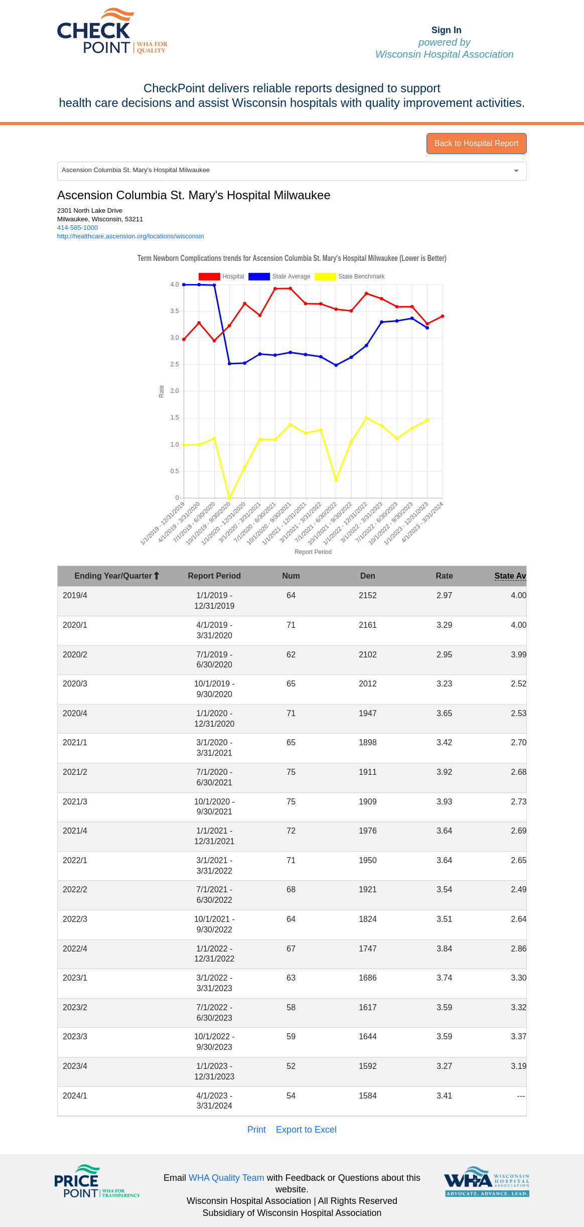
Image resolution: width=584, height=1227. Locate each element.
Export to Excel (306, 1130)
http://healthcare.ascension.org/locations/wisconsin (130, 236)
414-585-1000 (77, 227)
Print (256, 1130)
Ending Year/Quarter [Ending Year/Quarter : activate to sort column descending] (117, 576)
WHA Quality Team (226, 1178)
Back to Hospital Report (476, 143)
